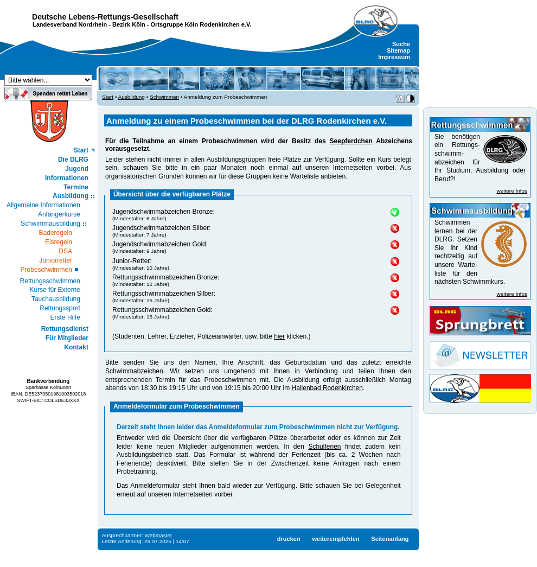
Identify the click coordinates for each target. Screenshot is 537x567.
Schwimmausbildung (50, 223)
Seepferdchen (351, 141)
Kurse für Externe (55, 290)
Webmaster (158, 535)
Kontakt (76, 347)
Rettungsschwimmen (50, 281)
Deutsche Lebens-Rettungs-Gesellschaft (105, 16)
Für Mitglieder (67, 338)
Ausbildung (70, 196)
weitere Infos (512, 191)
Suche (401, 44)
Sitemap (398, 50)
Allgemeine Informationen (43, 205)
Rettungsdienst (64, 329)
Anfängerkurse (59, 214)
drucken (289, 539)
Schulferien (324, 446)
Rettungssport (60, 308)
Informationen (66, 178)
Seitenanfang (389, 539)
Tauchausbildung (55, 299)
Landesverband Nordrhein (70, 24)
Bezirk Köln (128, 24)
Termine (75, 187)
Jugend (76, 169)
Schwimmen (164, 97)
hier (279, 336)
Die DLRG (73, 159)
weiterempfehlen (335, 539)
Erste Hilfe (65, 317)
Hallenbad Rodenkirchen (327, 388)
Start (81, 150)
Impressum (394, 57)
